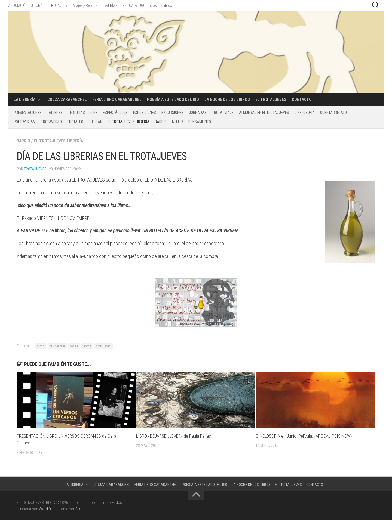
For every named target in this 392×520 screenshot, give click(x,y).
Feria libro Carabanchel (117, 99)
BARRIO (161, 122)
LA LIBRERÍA (24, 99)
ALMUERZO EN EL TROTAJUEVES (264, 112)
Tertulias (76, 112)
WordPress (48, 508)
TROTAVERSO (51, 122)
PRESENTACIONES (28, 112)
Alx (77, 508)
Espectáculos (115, 112)
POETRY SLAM (25, 122)
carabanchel (57, 346)
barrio (40, 346)
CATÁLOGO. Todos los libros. (151, 5)
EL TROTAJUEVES (270, 99)
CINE (93, 112)
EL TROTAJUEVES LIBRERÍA (128, 122)
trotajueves (103, 346)
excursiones (172, 112)
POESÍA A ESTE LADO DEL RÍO (173, 99)
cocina (74, 346)
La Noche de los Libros (227, 99)
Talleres (55, 112)
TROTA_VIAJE (223, 112)
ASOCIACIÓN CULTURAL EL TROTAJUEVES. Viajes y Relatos (52, 5)
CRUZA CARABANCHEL (67, 99)
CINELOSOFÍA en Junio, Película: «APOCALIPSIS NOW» (304, 436)
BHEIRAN (95, 122)
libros (87, 346)
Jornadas (198, 112)
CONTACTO (302, 99)
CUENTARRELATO (333, 112)
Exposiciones (144, 112)
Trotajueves (35, 169)
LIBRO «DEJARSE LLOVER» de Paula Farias (173, 436)
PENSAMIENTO (199, 122)
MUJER (177, 122)
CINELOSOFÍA (305, 112)
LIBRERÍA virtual (113, 5)
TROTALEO (75, 122)
